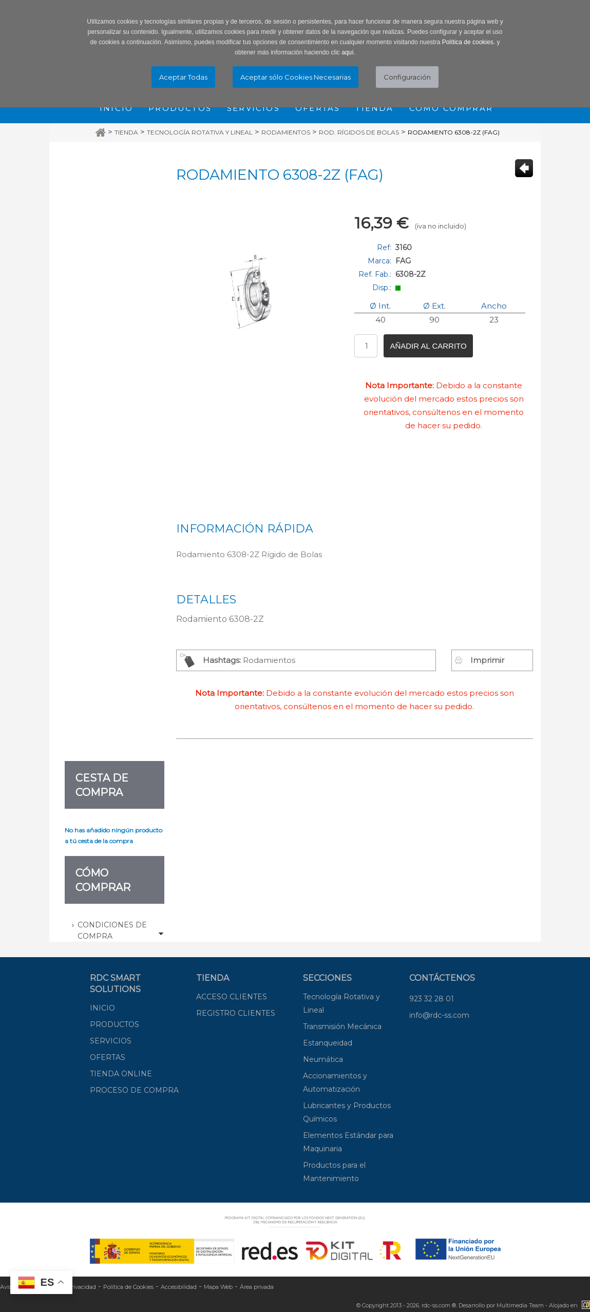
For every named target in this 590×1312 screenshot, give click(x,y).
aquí (347, 52)
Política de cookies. (468, 42)
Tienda (374, 108)
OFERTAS (107, 1057)
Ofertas (317, 108)
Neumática (323, 1059)
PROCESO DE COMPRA (134, 1090)
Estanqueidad (327, 1043)
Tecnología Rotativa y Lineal (200, 132)
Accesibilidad (179, 1286)
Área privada (257, 1286)
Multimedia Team (520, 1305)
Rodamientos (285, 132)
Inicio (116, 108)
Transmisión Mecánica (342, 1026)
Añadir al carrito (428, 345)
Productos (180, 108)
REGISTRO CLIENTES (235, 1013)
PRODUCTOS (114, 1024)
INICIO (102, 1008)
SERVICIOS (110, 1040)
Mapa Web (218, 1286)
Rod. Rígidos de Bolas (359, 132)
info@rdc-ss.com (439, 1015)
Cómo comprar (451, 108)
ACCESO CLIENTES (231, 996)
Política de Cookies (128, 1286)
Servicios (253, 108)
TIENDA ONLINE (121, 1073)
